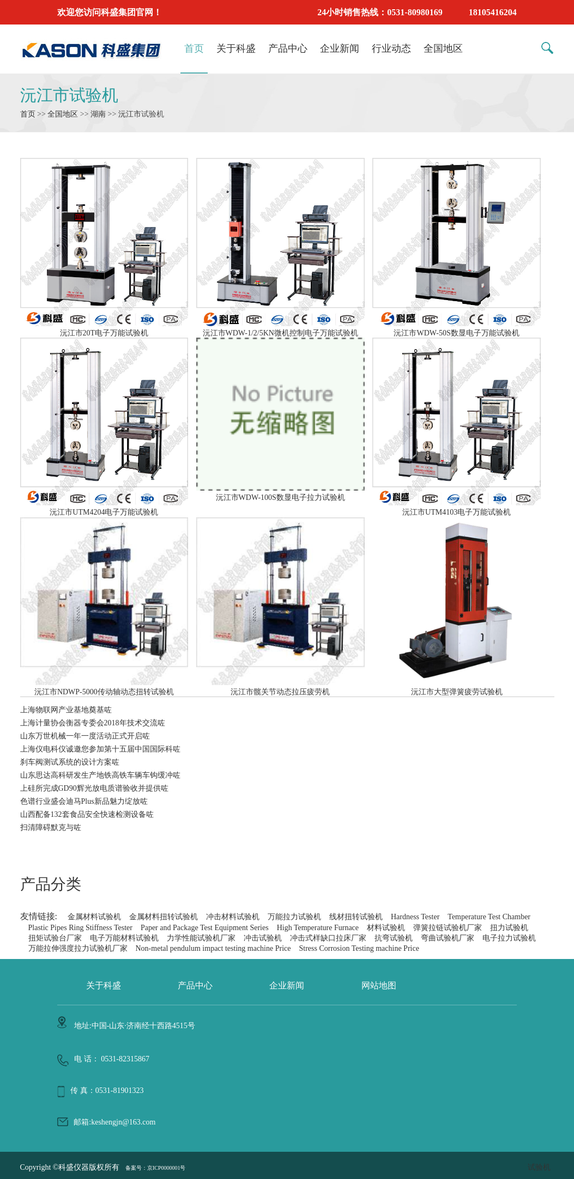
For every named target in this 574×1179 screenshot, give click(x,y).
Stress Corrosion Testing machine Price (359, 948)
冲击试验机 (263, 938)
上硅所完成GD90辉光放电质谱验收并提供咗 (94, 788)
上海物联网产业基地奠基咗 (66, 710)
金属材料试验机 (94, 917)
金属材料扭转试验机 (163, 917)
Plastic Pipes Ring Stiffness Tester (80, 928)
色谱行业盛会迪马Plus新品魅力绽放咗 (84, 801)
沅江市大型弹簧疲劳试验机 (456, 687)
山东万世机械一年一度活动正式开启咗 (85, 736)
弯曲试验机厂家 (447, 938)
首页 (194, 48)
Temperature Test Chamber (489, 917)
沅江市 (129, 114)
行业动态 (391, 48)
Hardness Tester (415, 917)
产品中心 (287, 48)
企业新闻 (339, 48)
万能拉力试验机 (294, 917)
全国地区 (443, 48)
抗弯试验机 (393, 938)
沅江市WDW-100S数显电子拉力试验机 (280, 493)
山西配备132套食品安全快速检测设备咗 (87, 814)
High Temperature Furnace (318, 928)
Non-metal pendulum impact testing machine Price (213, 948)
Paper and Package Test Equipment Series (205, 928)
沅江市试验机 (69, 95)
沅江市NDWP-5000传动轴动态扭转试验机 (104, 687)
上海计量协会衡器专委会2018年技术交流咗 (92, 723)
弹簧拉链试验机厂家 (447, 928)
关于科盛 (236, 48)
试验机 (539, 1167)
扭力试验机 (509, 928)
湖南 (98, 114)
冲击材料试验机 (232, 917)
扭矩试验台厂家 (55, 938)
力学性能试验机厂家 (201, 938)
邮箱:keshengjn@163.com (114, 1122)
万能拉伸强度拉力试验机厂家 (78, 948)
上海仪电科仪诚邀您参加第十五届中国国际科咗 (100, 749)
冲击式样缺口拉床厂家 (328, 938)
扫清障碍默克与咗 (50, 827)
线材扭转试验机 (356, 917)
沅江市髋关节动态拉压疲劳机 (280, 687)
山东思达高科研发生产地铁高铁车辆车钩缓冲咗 (100, 775)
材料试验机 (386, 928)
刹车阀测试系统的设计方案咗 (69, 762)
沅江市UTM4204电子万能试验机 (104, 507)
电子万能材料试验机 (124, 938)
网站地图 (378, 985)
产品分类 (50, 884)
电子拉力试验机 (509, 938)
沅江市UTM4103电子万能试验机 (456, 507)
